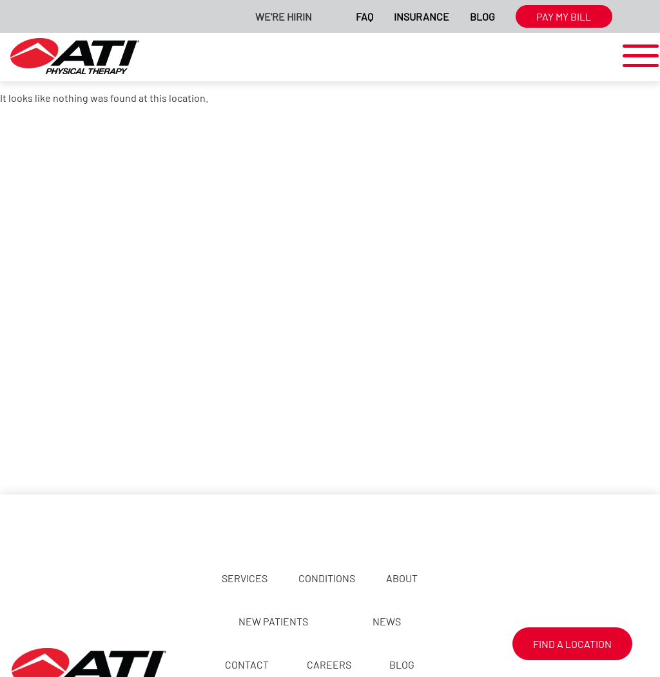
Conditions (326, 578)
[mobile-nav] (637, 56)
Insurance (421, 16)
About (402, 578)
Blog (482, 16)
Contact (247, 664)
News (387, 621)
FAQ (364, 16)
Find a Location (572, 644)
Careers (329, 664)
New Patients (273, 621)
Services (244, 578)
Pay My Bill (563, 16)
